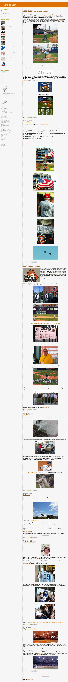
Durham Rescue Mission (5, 120)
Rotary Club (3, 139)
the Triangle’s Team (57, 13)
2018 (3, 75)
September (4, 88)
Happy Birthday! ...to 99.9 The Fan (11, 31)
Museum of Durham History (5, 132)
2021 (3, 72)
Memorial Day (27, 122)
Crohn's (2, 115)
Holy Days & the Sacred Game (6, 51)
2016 (3, 77)
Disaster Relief (3, 116)
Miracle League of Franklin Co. (6, 129)
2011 (3, 82)
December (4, 85)
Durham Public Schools (5, 119)
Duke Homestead (4, 117)
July (3, 90)
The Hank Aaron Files (9, 21)
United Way (3, 144)
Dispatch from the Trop (29, 629)
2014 (3, 79)
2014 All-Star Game (4, 108)
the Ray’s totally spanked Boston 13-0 (48, 650)
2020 (3, 73)
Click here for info (26, 68)
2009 (3, 84)
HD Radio (2, 124)
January (4, 102)
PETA (2, 136)
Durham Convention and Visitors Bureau (51, 15)
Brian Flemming (29, 142)
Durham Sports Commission (5, 121)
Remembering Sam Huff (10, 26)
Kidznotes (2, 126)
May (3, 92)
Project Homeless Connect (5, 137)
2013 (3, 80)
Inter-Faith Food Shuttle (5, 125)
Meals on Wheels (3, 128)
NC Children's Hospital (4, 133)
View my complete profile (5, 13)
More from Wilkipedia (27, 531)
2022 (3, 71)
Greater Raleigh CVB (60, 20)
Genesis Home (3, 122)
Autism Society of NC (4, 111)
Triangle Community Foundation (6, 143)
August (4, 89)
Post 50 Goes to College (10, 46)
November (4, 86)
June (3, 91)
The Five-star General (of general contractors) (13, 52)
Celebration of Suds (9, 36)
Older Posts (65, 674)
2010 (3, 83)
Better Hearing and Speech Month (6, 112)
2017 (3, 76)
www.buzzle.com (34, 520)
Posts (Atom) (30, 679)
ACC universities (59, 272)
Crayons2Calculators (4, 114)
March (4, 100)
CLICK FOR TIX (46, 407)
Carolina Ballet (3, 113)
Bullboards (26, 495)
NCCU (2, 135)
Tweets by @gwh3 (4, 16)
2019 (3, 74)
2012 (3, 81)
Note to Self (9, 4)
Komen (2, 127)
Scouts (2, 140)
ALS (1, 109)
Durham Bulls (45, 535)
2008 (3, 103)
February (4, 101)
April (3, 99)
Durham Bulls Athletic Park (55, 416)
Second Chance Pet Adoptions (6, 141)
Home (45, 674)
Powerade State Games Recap (11, 62)
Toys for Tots (3, 142)
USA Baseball (3, 145)
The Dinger (26, 414)
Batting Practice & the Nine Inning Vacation (35, 11)
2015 (3, 78)
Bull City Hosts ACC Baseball (31, 266)
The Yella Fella (8, 41)
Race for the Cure (4, 138)
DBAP (48, 268)
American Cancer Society (5, 110)
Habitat (2, 123)
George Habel (4, 10)
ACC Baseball (28, 410)
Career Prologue (8, 57)
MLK (1, 131)
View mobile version (45, 676)
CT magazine (46, 124)
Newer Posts (25, 674)
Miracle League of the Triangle (6, 130)
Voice (2, 146)
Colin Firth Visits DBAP (29, 542)
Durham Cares (3, 118)
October (4, 87)
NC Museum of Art (4, 134)
